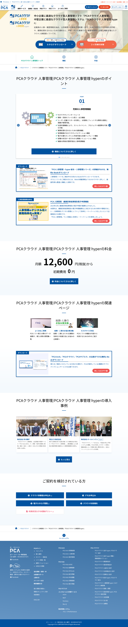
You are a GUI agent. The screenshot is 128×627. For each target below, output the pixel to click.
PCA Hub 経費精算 (68, 568)
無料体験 (104, 7)
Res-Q (65, 604)
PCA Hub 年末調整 (68, 577)
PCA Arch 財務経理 (69, 551)
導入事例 (38, 554)
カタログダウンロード (57, 44)
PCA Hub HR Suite (68, 571)
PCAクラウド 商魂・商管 (102, 588)
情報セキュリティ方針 (41, 592)
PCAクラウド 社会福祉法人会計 (105, 571)
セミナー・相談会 (41, 557)
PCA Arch (61, 548)
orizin (64, 594)
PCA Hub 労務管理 (68, 581)
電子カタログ (91, 7)
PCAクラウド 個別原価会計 (103, 565)
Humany (65, 601)
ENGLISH (37, 600)
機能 (64, 60)
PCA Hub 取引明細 (68, 584)
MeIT (64, 598)
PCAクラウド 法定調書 (102, 597)
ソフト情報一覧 (41, 560)
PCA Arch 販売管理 (69, 557)
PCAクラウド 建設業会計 (102, 561)
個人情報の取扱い (39, 589)
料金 (96, 60)
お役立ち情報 (40, 566)
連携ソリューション (42, 563)
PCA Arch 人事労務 (69, 554)
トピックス (39, 551)
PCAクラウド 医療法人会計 (103, 574)
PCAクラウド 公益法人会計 (103, 568)
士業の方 (103, 2)
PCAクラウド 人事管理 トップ (32, 60)
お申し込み (117, 7)
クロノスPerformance (70, 612)
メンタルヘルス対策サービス (67, 592)
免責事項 (36, 595)
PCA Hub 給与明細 (68, 574)
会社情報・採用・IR (122, 2)
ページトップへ (64, 538)
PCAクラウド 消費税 (101, 604)
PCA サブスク (62, 589)
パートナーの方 (111, 2)
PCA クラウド (95, 548)
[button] (59, 157)
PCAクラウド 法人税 (101, 600)
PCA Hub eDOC (67, 564)
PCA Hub (61, 562)
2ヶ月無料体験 (97, 44)
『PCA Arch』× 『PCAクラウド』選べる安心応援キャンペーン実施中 (20, 2)
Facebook (14, 559)
